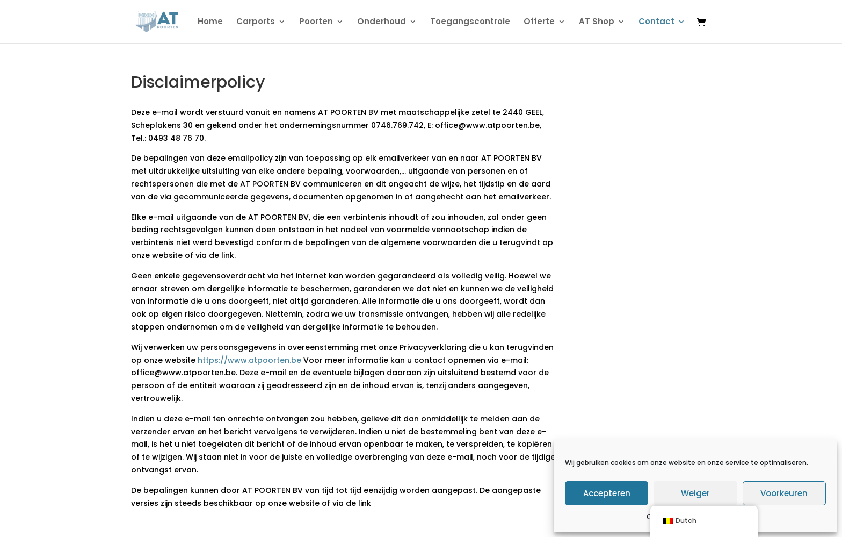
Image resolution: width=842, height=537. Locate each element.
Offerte (539, 22)
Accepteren (606, 493)
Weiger (695, 493)
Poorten (316, 22)
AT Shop (596, 22)
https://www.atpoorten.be (249, 360)
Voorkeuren (784, 493)
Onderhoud (381, 22)
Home (210, 22)
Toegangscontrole (470, 22)
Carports (255, 22)
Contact (656, 22)
